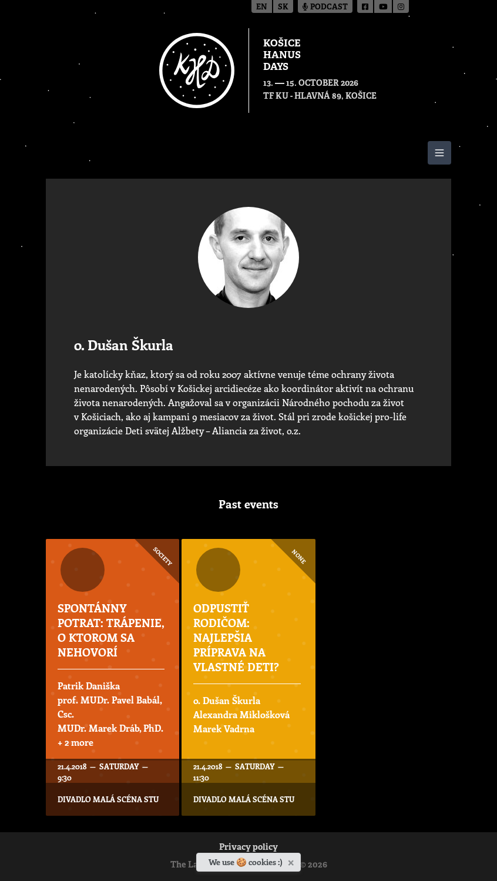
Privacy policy (248, 847)
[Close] (292, 860)
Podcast (325, 7)
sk (283, 7)
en (261, 7)
